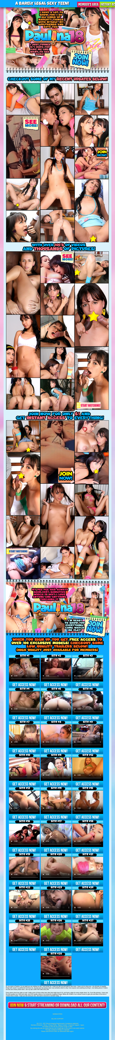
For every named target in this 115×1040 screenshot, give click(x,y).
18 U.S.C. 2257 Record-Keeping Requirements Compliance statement (58, 1023)
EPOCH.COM (52, 1031)
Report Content (62, 1025)
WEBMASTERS (57, 1014)
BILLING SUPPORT (57, 1019)
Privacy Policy (52, 1025)
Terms (45, 1025)
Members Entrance (36, 1025)
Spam (82, 1025)
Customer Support (73, 1025)
